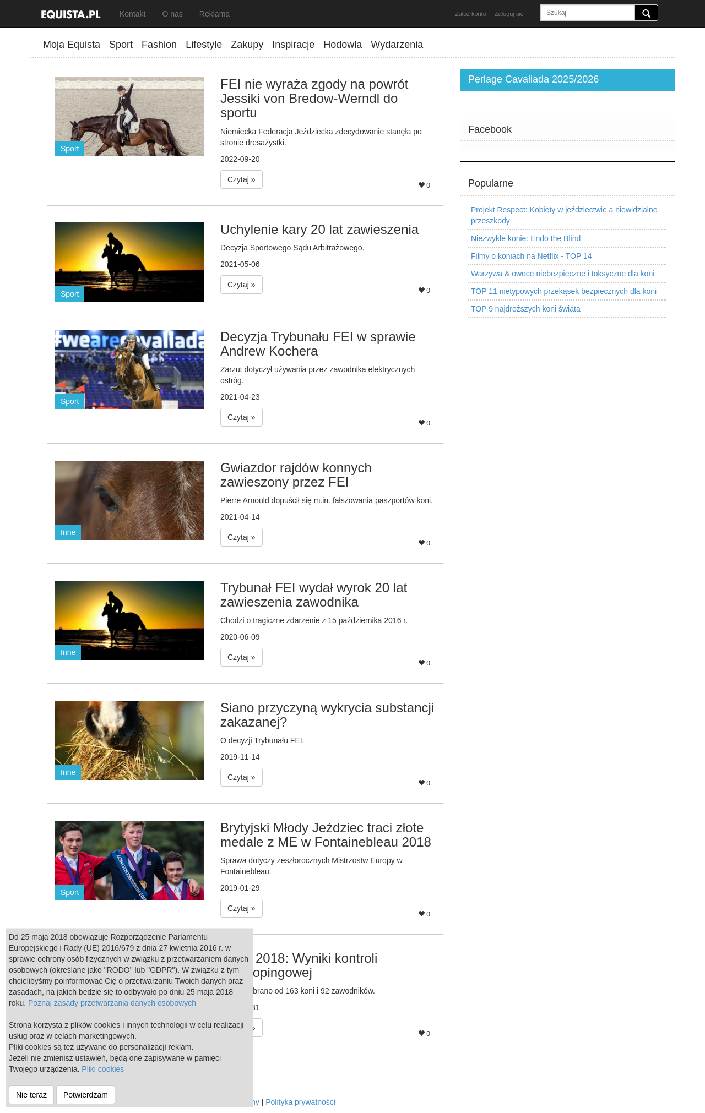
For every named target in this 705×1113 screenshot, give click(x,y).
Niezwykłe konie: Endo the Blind (526, 238)
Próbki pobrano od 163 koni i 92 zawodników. (297, 990)
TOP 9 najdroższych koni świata (526, 308)
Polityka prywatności (300, 1102)
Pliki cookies (103, 1069)
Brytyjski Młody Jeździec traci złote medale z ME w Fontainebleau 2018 (325, 834)
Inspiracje (293, 44)
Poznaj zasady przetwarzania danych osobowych (112, 1003)
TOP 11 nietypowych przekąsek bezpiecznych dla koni (564, 291)
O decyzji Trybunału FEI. (262, 740)
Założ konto (470, 13)
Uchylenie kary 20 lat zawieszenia (319, 229)
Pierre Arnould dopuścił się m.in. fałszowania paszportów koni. (326, 500)
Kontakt (132, 13)
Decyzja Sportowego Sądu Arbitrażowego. (292, 247)
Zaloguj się (509, 13)
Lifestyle (204, 44)
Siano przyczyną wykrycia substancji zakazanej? (327, 714)
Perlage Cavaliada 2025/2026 (533, 79)
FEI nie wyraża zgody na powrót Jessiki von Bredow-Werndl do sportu (314, 99)
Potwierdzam (85, 1094)
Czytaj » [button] (241, 179)
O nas (172, 13)
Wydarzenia (397, 44)
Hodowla (342, 44)
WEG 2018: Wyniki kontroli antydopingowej (298, 965)
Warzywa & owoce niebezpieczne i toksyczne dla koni (562, 273)
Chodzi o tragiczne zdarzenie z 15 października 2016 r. (314, 620)
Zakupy (247, 44)
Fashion (159, 44)
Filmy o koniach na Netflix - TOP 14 (531, 256)
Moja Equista (71, 44)
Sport (121, 44)
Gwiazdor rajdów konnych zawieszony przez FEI (296, 474)
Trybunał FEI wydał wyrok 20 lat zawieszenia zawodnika (313, 594)
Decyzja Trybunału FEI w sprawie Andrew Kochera (318, 343)
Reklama (214, 13)
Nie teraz (31, 1094)
